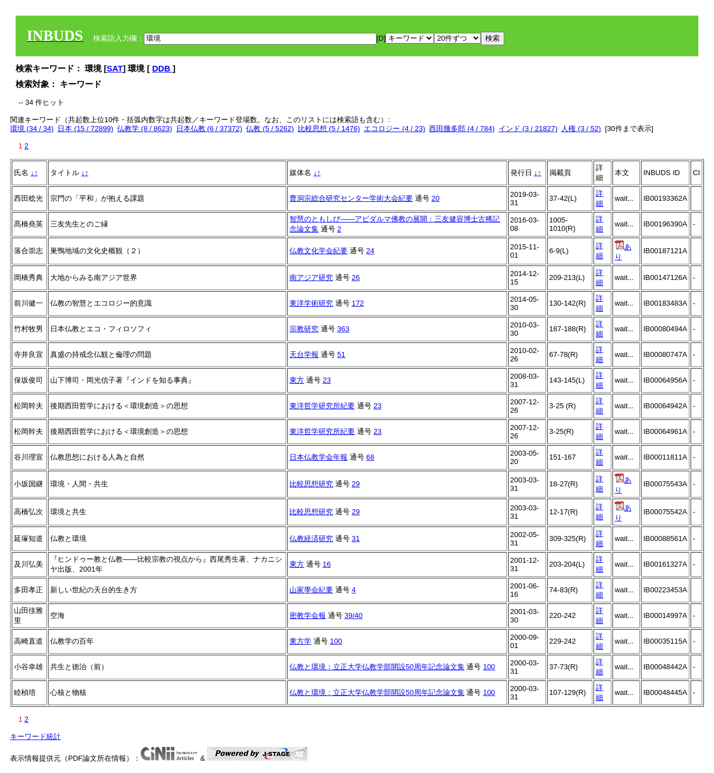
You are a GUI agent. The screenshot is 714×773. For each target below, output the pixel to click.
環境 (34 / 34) (32, 128)
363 (343, 329)
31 (355, 538)
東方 (297, 380)
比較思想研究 (311, 484)
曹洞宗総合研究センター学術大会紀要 (351, 198)
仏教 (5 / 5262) (269, 128)
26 (355, 277)
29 (355, 484)
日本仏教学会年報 (319, 457)
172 (357, 303)
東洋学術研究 (311, 303)
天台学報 (304, 354)
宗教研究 (304, 329)
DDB (162, 68)
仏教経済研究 (311, 538)
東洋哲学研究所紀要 (322, 406)
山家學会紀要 (311, 590)
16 (326, 564)
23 (326, 380)
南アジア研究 (311, 277)
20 (435, 198)
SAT (115, 68)
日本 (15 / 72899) (85, 128)
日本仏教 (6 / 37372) (209, 128)
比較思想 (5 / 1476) (329, 128)
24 (370, 251)
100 (336, 641)
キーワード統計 (35, 736)
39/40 (353, 615)
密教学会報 (308, 615)
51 (341, 354)
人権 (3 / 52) (581, 128)
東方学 (300, 641)
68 (370, 457)
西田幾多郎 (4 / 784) (461, 128)
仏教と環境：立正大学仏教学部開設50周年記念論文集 (377, 667)
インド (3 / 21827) (528, 128)
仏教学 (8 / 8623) (144, 128)
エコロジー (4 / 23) (394, 128)
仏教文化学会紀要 (319, 251)
